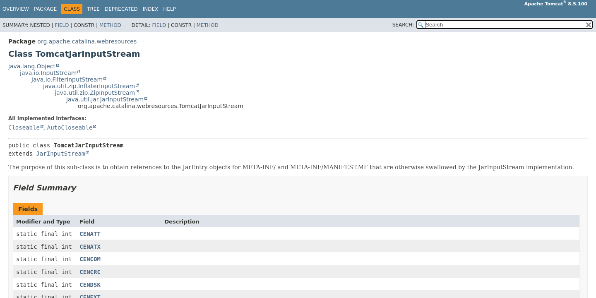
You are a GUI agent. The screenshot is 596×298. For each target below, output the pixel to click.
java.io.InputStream (48, 73)
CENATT (90, 234)
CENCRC (90, 272)
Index (151, 9)
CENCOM (90, 259)
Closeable (24, 127)
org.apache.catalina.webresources (87, 41)
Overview (15, 9)
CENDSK (90, 284)
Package (45, 9)
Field (62, 25)
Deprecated (121, 9)
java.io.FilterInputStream (67, 79)
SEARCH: (403, 25)
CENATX (90, 246)
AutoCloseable (70, 127)
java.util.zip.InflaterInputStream (89, 86)
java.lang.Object (31, 66)
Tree (93, 9)
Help (169, 9)
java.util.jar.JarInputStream (105, 99)
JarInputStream (60, 153)
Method (110, 25)
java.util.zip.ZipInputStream (95, 92)
